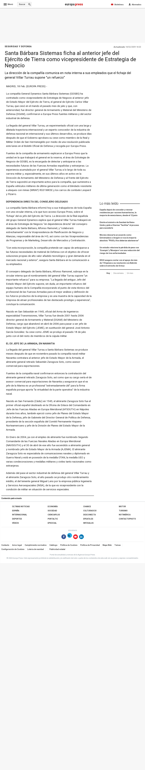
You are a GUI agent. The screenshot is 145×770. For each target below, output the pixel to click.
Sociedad (52, 510)
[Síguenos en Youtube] (75, 537)
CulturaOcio (90, 510)
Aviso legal (17, 545)
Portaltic (53, 518)
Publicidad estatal (57, 549)
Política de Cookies (68, 545)
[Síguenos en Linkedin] (81, 537)
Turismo (123, 510)
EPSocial (52, 523)
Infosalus (88, 523)
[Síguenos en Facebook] (63, 537)
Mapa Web (107, 545)
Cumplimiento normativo (36, 545)
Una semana (118, 273)
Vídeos (15, 523)
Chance (87, 506)
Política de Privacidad (90, 545)
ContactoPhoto (127, 518)
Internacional (19, 514)
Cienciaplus (54, 514)
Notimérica (124, 514)
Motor (122, 506)
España (15, 510)
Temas (117, 545)
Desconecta (89, 514)
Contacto (5, 545)
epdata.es (88, 518)
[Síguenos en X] (69, 537)
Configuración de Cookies (12, 549)
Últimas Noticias (21, 506)
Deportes (17, 518)
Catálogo (53, 545)
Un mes (130, 273)
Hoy (108, 273)
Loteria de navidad (35, 549)
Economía (53, 506)
